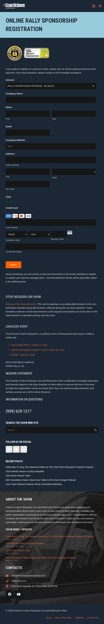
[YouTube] (16, 449)
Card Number (12, 228)
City (7, 177)
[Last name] (74, 114)
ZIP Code (10, 189)
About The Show (63, 617)
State (54, 178)
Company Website (15, 140)
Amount (11, 80)
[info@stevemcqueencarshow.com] (8, 575)
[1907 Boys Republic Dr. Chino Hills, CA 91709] (8, 586)
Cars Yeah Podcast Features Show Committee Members (34, 484)
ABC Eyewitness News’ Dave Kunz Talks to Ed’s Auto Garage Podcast (41, 480)
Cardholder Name (14, 252)
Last (54, 119)
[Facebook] (9, 449)
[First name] (28, 114)
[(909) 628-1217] (8, 581)
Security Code (57, 239)
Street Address (12, 165)
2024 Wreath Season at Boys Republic (25, 471)
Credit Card (12, 208)
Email (10, 126)
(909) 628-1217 (19, 581)
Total (8, 196)
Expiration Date (13, 240)
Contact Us (92, 617)
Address (11, 153)
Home (49, 617)
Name (10, 107)
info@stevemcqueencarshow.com (28, 575)
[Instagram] (23, 449)
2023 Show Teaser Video (18, 475)
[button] (93, 6)
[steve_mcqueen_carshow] (13, 6)
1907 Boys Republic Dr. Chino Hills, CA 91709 (34, 586)
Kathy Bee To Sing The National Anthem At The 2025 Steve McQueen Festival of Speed (49, 467)
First (8, 119)
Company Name (15, 93)
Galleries (79, 617)
